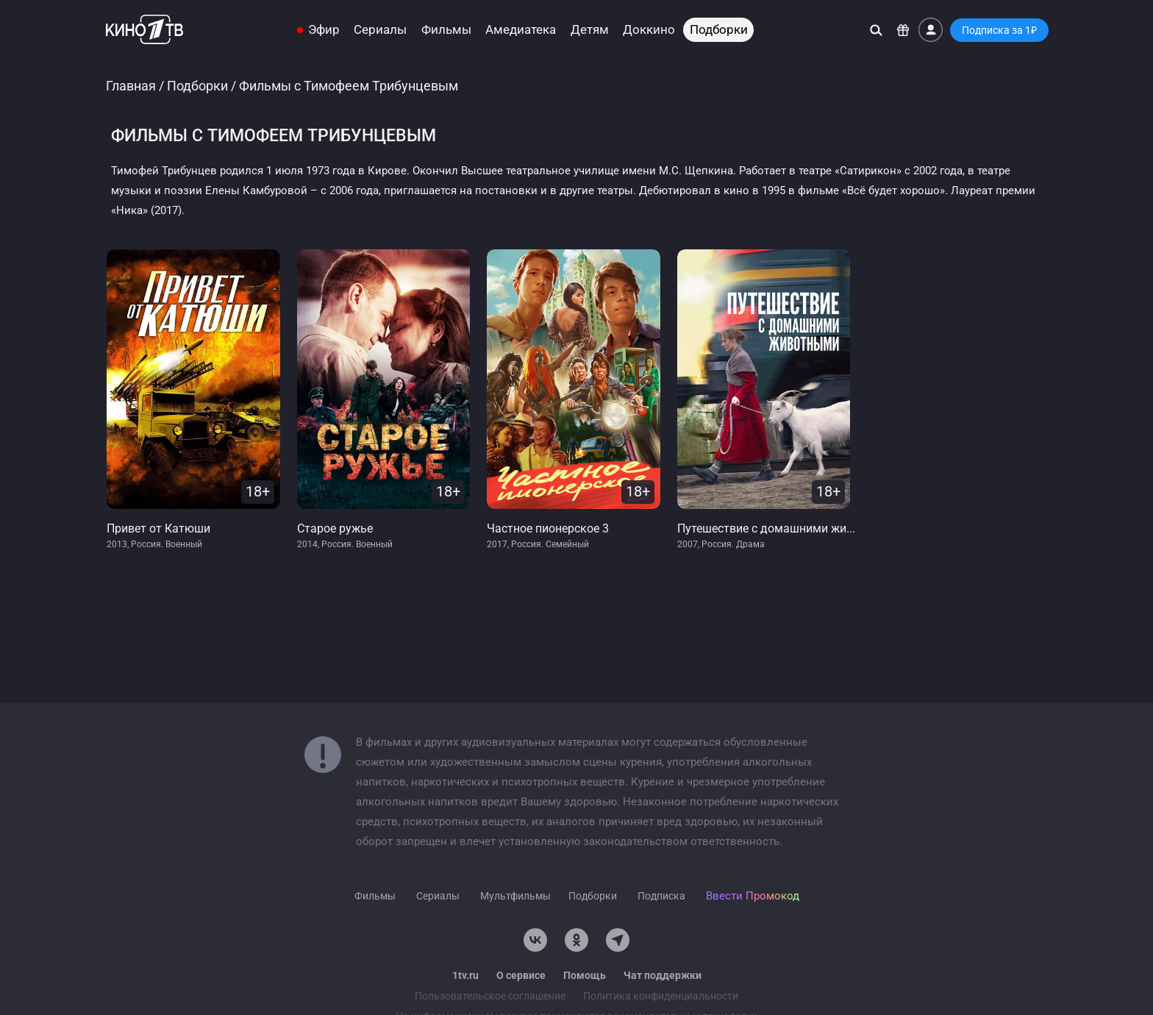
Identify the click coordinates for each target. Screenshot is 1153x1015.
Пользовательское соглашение (490, 996)
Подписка (661, 896)
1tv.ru (465, 975)
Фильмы (446, 30)
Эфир (324, 30)
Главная (131, 85)
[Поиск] (876, 30)
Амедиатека (520, 30)
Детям (590, 30)
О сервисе (521, 975)
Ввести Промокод (752, 895)
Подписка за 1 (999, 30)
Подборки (719, 30)
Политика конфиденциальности (660, 996)
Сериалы (380, 30)
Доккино (649, 30)
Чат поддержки (663, 975)
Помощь (584, 975)
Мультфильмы (515, 896)
